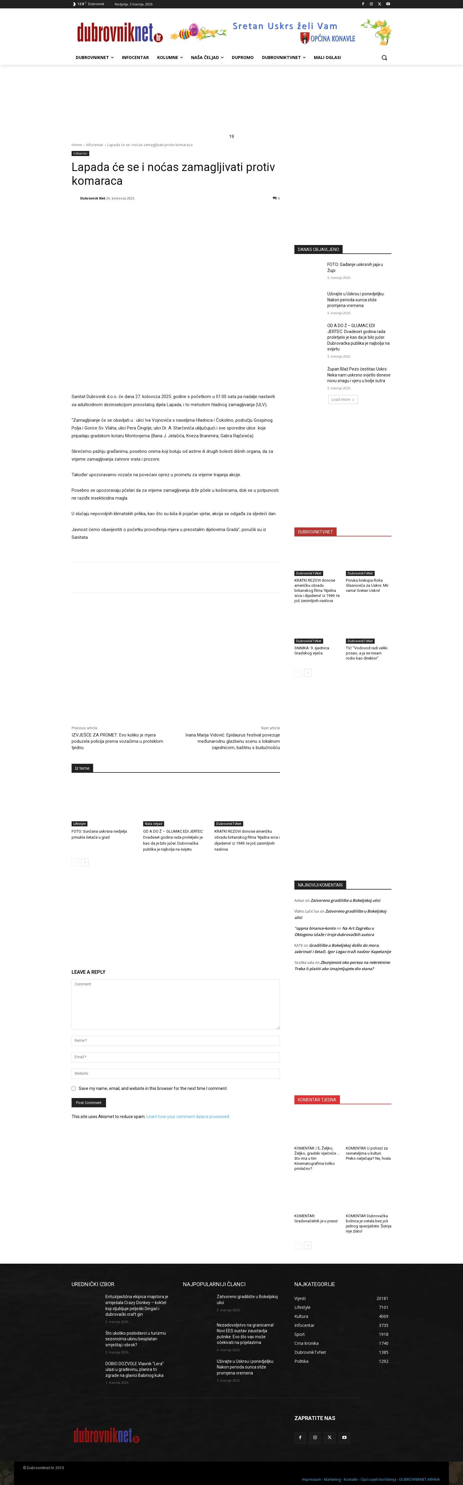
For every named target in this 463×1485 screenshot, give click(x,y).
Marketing (332, 1479)
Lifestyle (79, 824)
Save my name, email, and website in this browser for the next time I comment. (153, 1088)
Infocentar (94, 144)
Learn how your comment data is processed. (188, 1116)
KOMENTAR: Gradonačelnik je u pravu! (316, 1218)
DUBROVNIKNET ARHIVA (419, 1479)
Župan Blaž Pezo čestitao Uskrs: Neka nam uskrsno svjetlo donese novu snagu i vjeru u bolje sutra (359, 375)
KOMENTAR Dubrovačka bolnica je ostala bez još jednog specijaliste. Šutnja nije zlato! (368, 1223)
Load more (343, 399)
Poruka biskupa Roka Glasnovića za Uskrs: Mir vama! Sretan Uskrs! (367, 585)
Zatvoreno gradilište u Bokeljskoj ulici (345, 900)
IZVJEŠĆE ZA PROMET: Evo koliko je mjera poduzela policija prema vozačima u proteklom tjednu (117, 741)
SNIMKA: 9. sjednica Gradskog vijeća (311, 650)
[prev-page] (75, 862)
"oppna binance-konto (315, 928)
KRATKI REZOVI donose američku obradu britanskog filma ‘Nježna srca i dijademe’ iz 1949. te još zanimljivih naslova (317, 590)
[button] (384, 57)
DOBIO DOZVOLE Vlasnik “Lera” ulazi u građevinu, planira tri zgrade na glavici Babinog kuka (134, 1369)
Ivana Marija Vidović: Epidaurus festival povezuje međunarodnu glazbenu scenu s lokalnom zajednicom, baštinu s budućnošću (232, 741)
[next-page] (85, 862)
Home (77, 144)
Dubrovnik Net (92, 198)
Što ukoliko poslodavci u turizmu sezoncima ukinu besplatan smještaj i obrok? (135, 1339)
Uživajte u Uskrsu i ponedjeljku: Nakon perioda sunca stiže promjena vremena (356, 299)
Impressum (311, 1479)
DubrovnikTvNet (228, 824)
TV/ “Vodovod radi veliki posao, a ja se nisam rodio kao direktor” (367, 653)
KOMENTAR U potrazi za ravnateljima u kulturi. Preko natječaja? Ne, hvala (368, 1153)
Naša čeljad (153, 824)
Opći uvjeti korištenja (378, 1479)
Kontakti (351, 1479)
